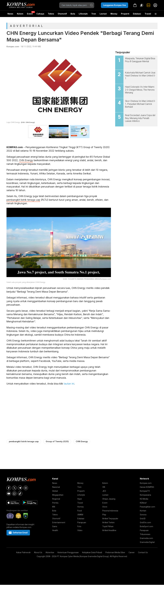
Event (30, 14)
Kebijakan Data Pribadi (92, 552)
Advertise (50, 552)
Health (55, 530)
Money (114, 14)
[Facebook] (8, 488)
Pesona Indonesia (110, 511)
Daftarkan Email (18, 533)
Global (55, 491)
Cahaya (40, 14)
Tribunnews (145, 534)
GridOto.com (145, 522)
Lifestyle (83, 14)
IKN (53, 507)
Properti (125, 14)
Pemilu (55, 503)
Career (132, 552)
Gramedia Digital (147, 542)
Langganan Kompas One (114, 5)
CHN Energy (26, 160)
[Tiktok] (20, 493)
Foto (79, 526)
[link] (148, 5)
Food (79, 511)
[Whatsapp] (14, 493)
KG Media (144, 499)
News (10, 14)
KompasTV (145, 491)
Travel (148, 14)
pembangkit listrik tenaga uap (23, 199)
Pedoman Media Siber (115, 552)
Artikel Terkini (108, 522)
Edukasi (137, 14)
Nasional (56, 487)
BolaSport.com (146, 526)
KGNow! (143, 503)
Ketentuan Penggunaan (68, 552)
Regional (56, 499)
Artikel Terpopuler (110, 518)
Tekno (51, 14)
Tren (93, 14)
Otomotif (62, 14)
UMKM (80, 515)
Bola (73, 14)
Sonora (143, 515)
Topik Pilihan (107, 526)
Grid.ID (143, 518)
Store (104, 507)
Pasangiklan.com (147, 507)
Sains (54, 526)
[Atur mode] (141, 5)
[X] (14, 488)
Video (79, 530)
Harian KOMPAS (147, 487)
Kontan (143, 511)
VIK (103, 487)
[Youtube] (8, 493)
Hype (79, 499)
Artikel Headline (109, 530)
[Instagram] (25, 488)
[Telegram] (20, 488)
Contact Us (143, 552)
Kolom (20, 14)
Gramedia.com (146, 538)
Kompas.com (12, 46)
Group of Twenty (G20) (57, 441)
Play (104, 515)
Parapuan (81, 522)
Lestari (103, 15)
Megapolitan (57, 495)
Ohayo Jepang (108, 499)
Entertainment (58, 522)
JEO (104, 491)
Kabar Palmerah (23, 552)
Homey (80, 507)
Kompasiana (145, 495)
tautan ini (69, 383)
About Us (38, 552)
